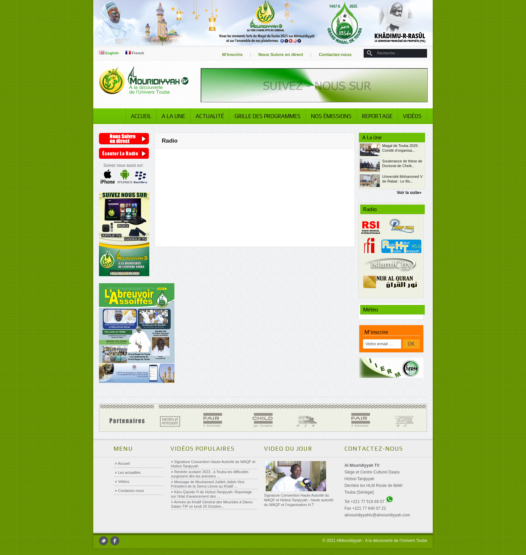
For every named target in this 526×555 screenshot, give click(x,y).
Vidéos (412, 116)
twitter (103, 540)
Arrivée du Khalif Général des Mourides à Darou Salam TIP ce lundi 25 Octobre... (212, 504)
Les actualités (129, 472)
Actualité (210, 116)
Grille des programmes (267, 116)
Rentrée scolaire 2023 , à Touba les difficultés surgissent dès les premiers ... (210, 474)
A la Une (173, 116)
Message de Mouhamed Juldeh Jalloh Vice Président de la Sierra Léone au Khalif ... (208, 484)
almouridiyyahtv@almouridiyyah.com (377, 515)
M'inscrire (232, 54)
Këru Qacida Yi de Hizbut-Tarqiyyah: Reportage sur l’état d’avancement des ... (211, 494)
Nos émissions (331, 116)
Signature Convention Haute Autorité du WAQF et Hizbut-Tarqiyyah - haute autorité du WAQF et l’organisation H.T (298, 500)
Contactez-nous (335, 54)
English (109, 53)
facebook (114, 540)
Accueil (141, 116)
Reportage (377, 116)
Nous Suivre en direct (280, 54)
